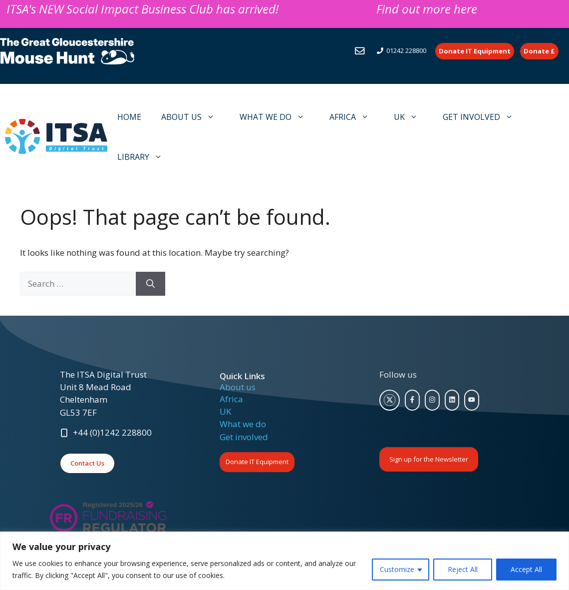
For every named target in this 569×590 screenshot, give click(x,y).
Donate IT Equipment (257, 461)
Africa (231, 399)
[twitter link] (389, 400)
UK (411, 117)
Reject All (463, 569)
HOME (129, 116)
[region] (284, 561)
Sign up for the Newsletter (428, 459)
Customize (397, 569)
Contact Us (87, 463)
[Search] (150, 284)
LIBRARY (144, 157)
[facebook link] (412, 400)
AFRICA (354, 117)
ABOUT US (193, 117)
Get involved (244, 437)
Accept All (526, 569)
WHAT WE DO (277, 117)
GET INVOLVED (483, 117)
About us (238, 387)
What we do (243, 424)
